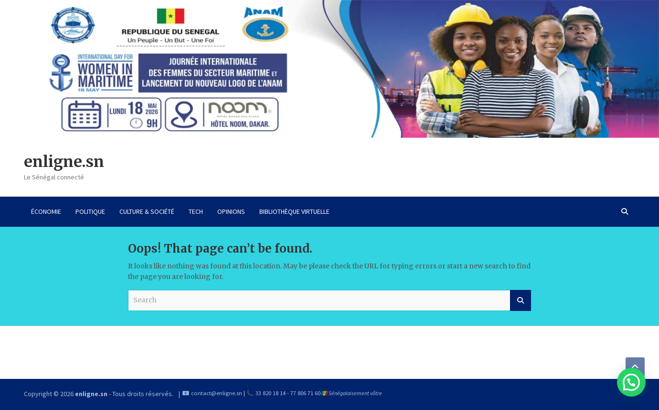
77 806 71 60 (305, 393)
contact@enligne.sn (216, 393)
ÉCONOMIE (46, 211)
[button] (631, 382)
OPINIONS (231, 211)
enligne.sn (64, 161)
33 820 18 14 (270, 393)
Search (520, 300)
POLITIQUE (90, 211)
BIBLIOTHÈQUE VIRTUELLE (294, 211)
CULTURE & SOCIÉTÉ (146, 211)
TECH (196, 211)
